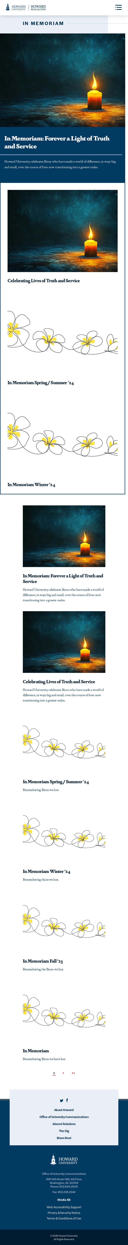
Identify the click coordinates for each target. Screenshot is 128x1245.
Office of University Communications (64, 1116)
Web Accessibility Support (64, 1207)
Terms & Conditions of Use (64, 1218)
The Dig (64, 1131)
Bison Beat (64, 1138)
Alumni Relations (63, 1123)
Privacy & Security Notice (64, 1212)
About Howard (64, 1109)
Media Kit (64, 1199)
